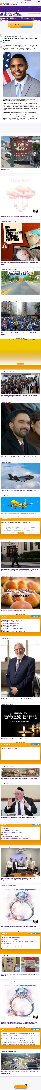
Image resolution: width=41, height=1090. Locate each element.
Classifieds (2, 10)
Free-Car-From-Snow (6, 840)
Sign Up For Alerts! (15, 27)
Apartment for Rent (6, 949)
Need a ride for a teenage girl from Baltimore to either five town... (17, 1033)
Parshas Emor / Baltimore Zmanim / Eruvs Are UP (14, 610)
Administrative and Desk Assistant (9, 830)
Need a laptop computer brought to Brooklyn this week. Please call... (18, 1044)
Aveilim (37, 744)
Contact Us (38, 10)
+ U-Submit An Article (26, 27)
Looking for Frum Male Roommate (10, 945)
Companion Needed (6, 943)
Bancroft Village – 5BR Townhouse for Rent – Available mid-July (17, 941)
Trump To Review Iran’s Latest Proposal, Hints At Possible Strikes (18, 490)
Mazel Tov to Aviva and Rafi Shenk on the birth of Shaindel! (16, 216)
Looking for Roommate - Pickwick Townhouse (12, 947)
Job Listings (4, 825)
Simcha (37, 616)
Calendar (2, 7)
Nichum (39, 7)
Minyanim (19, 10)
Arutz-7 (19, 36)
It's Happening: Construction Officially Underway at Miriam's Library (19, 778)
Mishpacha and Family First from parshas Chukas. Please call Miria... (18, 1042)
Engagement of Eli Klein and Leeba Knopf (11, 620)
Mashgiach (4, 834)
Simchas (29, 7)
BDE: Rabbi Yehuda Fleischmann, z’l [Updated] (13, 738)
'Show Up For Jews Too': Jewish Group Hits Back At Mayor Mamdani (19, 457)
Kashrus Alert (5, 169)
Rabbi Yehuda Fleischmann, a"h (9, 748)
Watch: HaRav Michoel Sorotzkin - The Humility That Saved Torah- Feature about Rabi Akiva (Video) (18, 818)
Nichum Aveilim (5, 744)
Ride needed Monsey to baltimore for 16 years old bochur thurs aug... (18, 1037)
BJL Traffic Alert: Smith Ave (8, 296)
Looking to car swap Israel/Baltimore (10, 937)
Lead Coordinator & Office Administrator (11, 836)
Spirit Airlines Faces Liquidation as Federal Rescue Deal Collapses (18, 513)
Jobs (21, 7)
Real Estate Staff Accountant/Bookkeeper (11, 832)
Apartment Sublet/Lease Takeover (9, 939)
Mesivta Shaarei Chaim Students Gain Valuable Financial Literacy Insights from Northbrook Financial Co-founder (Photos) (18, 879)
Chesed (12, 7)
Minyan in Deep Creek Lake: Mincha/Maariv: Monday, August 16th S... (18, 1041)
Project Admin (4, 828)
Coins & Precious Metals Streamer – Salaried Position (14, 838)
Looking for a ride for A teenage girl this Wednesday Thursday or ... (18, 1035)
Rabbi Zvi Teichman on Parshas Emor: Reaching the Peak (16, 699)
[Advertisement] (20, 126)
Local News (14, 24)
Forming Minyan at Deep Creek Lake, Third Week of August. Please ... (18, 1039)
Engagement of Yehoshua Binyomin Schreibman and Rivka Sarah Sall (10, 624)
